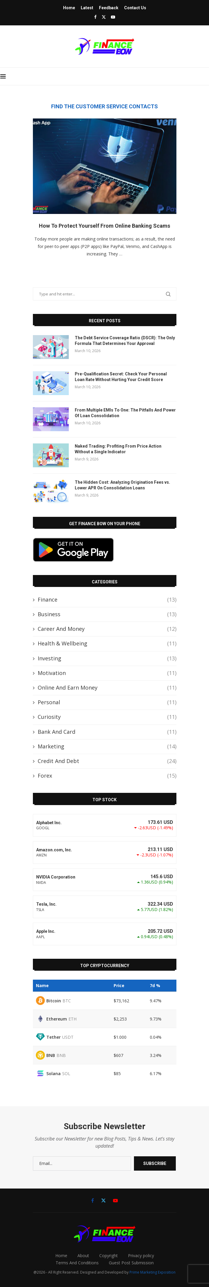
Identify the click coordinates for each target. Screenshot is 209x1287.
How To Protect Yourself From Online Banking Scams (104, 226)
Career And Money (107, 629)
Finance (107, 599)
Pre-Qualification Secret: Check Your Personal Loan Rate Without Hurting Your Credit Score (121, 377)
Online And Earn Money (107, 687)
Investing (107, 658)
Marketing (107, 746)
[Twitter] (104, 17)
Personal (107, 702)
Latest (87, 7)
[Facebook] (95, 17)
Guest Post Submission (131, 1263)
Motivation (107, 673)
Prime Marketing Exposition (152, 1272)
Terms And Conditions (77, 1263)
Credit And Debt (107, 761)
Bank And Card (107, 732)
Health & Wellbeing (107, 643)
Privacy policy (141, 1255)
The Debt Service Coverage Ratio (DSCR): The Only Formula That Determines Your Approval (125, 340)
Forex (107, 775)
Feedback (108, 7)
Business (107, 614)
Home (69, 7)
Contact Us (135, 7)
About (83, 1255)
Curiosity (107, 717)
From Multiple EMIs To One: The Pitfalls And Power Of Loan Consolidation (125, 413)
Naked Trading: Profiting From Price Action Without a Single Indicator (118, 449)
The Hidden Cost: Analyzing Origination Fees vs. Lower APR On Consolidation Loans (122, 485)
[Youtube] (113, 17)
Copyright (108, 1255)
